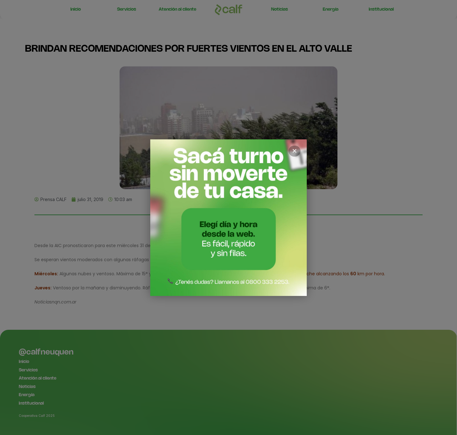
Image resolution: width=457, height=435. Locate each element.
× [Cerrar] (294, 151)
